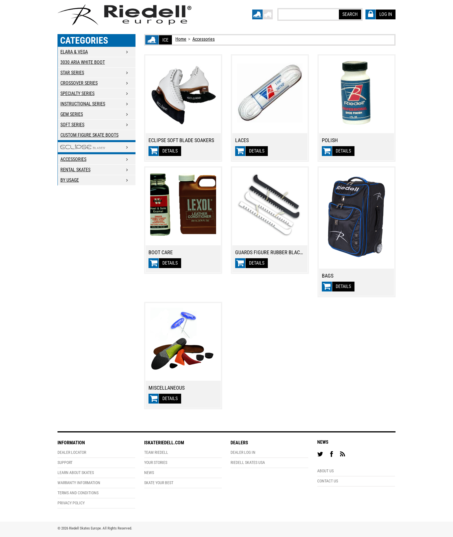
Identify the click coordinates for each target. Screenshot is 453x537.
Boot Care (160, 252)
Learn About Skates (75, 472)
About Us (325, 471)
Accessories (203, 39)
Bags (327, 276)
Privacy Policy (71, 503)
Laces (242, 140)
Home (180, 39)
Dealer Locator (71, 452)
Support (65, 462)
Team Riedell (156, 452)
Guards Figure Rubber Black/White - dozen (286, 252)
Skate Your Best (158, 482)
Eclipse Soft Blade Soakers (181, 140)
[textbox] (308, 14)
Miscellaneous (166, 388)
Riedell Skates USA (248, 462)
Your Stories (155, 462)
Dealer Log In (243, 452)
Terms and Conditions (78, 492)
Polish (330, 140)
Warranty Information (78, 482)
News (149, 472)
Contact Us (327, 481)
